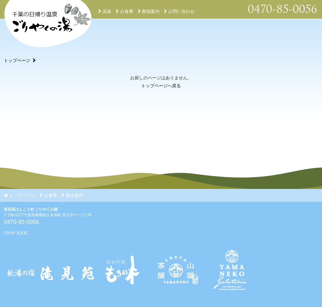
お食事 (124, 11)
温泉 (104, 11)
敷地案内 (149, 11)
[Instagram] (176, 295)
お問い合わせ (179, 11)
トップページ (17, 60)
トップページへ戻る (161, 85)
